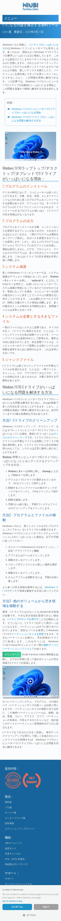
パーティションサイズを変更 (28, 634)
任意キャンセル (13, 853)
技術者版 (9, 823)
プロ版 (8, 807)
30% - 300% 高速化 (15, 859)
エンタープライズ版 (15, 818)
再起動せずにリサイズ (16, 864)
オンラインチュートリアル (18, 883)
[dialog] (30, 903)
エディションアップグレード (19, 828)
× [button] (57, 888)
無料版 (8, 802)
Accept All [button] (17, 906)
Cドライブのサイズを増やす (23, 619)
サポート (9, 878)
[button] (30, 901)
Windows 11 (52, 587)
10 (5, 590)
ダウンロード (11, 654)
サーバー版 (10, 812)
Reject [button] (46, 906)
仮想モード (10, 848)
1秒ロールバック (13, 843)
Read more (47, 897)
